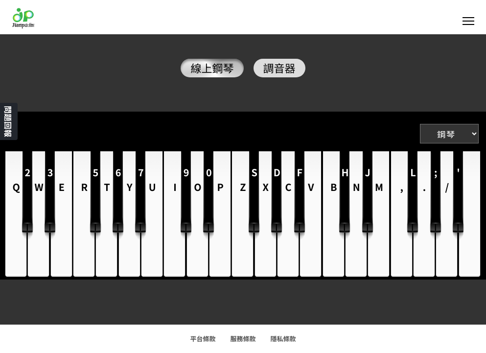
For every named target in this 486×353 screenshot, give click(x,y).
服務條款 (242, 338)
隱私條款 (283, 338)
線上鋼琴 (211, 68)
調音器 (279, 68)
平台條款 (202, 338)
